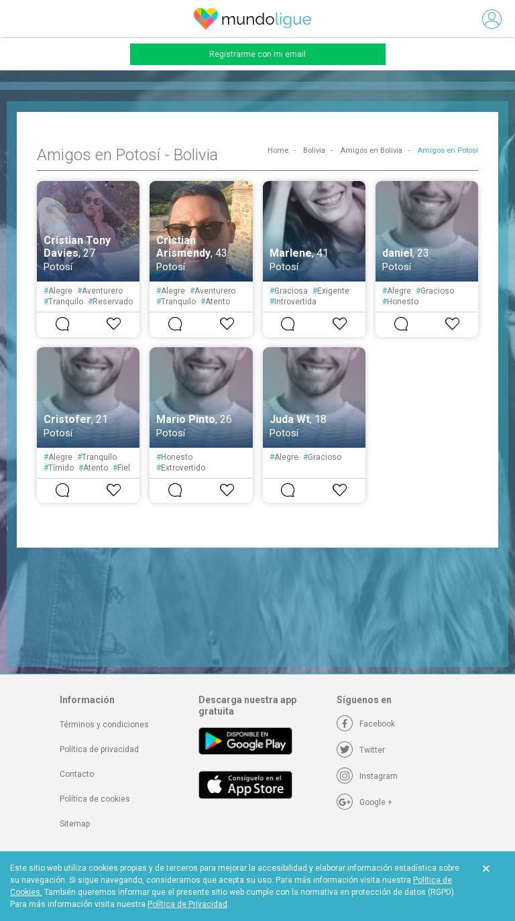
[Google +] (364, 802)
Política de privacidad (99, 749)
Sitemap (75, 823)
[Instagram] (367, 776)
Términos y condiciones (104, 724)
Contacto (77, 774)
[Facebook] (366, 724)
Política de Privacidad (187, 904)
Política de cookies (95, 799)
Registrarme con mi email (257, 54)
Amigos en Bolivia (371, 150)
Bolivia (314, 150)
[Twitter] (361, 750)
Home (278, 150)
